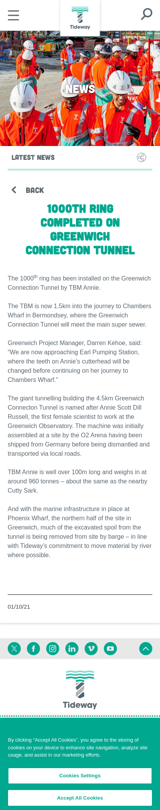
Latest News (33, 157)
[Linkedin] (71, 648)
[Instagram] (52, 648)
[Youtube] (110, 648)
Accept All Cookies (80, 800)
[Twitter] (14, 648)
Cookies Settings (80, 778)
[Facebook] (33, 648)
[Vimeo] (91, 648)
